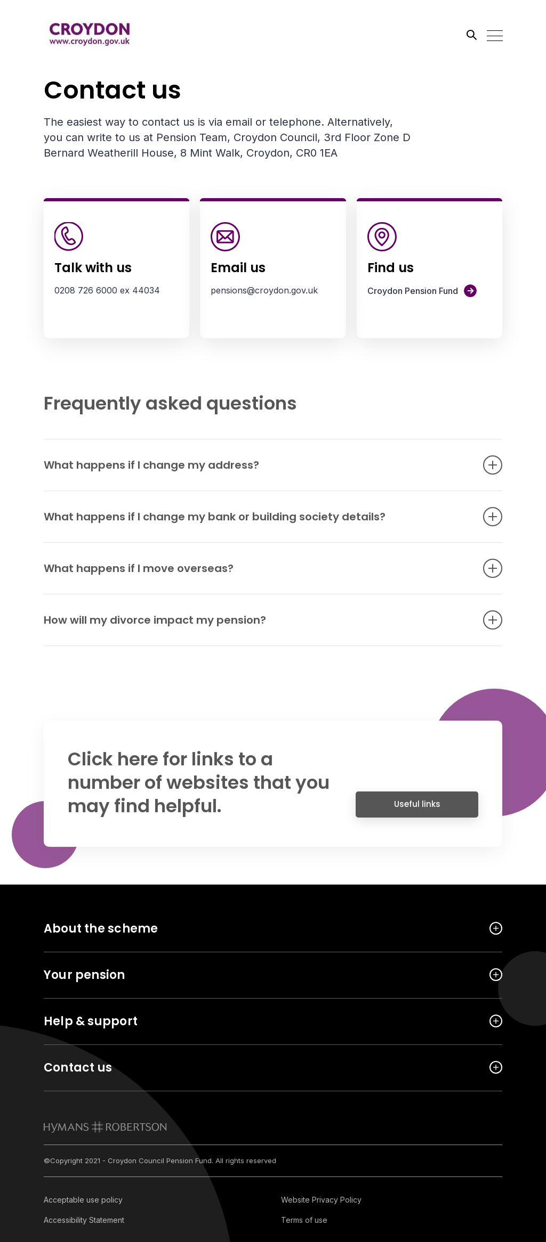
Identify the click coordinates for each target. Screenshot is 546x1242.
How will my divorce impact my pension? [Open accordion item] (257, 625)
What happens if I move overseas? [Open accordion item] (257, 574)
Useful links (417, 809)
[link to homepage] (105, 1127)
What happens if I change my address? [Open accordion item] (257, 470)
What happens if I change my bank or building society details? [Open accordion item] (257, 522)
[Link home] (92, 35)
